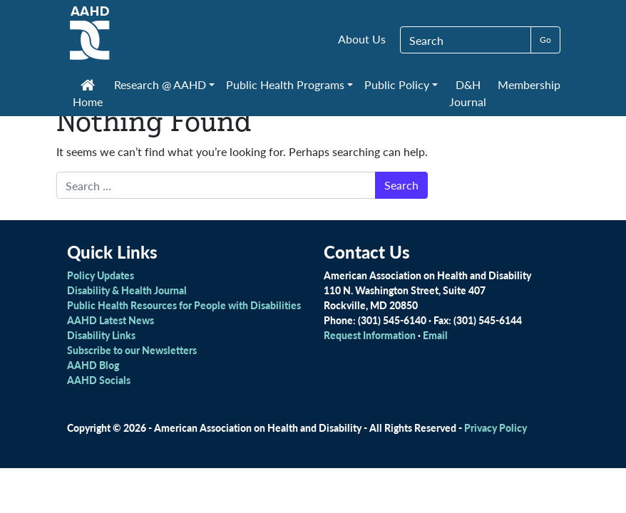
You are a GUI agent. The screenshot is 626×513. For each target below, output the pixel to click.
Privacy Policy (495, 427)
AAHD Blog (93, 365)
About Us (362, 39)
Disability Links (101, 335)
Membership (529, 84)
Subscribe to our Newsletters (132, 350)
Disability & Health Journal (127, 290)
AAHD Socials (98, 380)
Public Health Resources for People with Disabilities (184, 305)
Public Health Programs (285, 84)
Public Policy (396, 84)
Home (88, 95)
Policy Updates (100, 275)
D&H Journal (467, 93)
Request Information (370, 335)
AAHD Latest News (110, 320)
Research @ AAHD (160, 84)
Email (435, 335)
